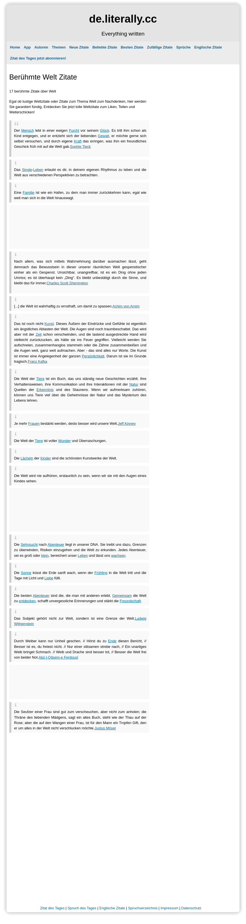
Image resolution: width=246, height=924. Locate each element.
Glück (104, 130)
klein (45, 555)
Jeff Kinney (127, 423)
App (27, 47)
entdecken (27, 601)
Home (15, 47)
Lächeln (27, 458)
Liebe (48, 578)
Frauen (34, 423)
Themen (59, 47)
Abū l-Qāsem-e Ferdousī (58, 657)
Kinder (45, 458)
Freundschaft (130, 601)
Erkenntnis (44, 390)
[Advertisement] (80, 151)
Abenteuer (55, 544)
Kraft (78, 141)
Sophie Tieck (80, 146)
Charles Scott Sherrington (67, 283)
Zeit (39, 334)
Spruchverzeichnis (143, 908)
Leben (38, 170)
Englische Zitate (208, 47)
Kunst (49, 324)
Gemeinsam (122, 595)
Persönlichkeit (93, 356)
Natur (133, 384)
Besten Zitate (132, 47)
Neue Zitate (79, 47)
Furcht (74, 130)
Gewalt (103, 136)
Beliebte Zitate (104, 47)
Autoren (41, 47)
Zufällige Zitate (160, 47)
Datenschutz (191, 908)
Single (27, 170)
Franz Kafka (37, 361)
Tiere (40, 379)
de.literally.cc (123, 19)
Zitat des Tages (52, 908)
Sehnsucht (29, 544)
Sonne (26, 573)
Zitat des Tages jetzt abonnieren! (38, 58)
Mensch (27, 130)
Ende (112, 641)
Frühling (100, 573)
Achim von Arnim (126, 306)
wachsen (118, 555)
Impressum (169, 908)
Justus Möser (105, 728)
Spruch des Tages (82, 908)
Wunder (64, 441)
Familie (28, 192)
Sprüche (183, 47)
